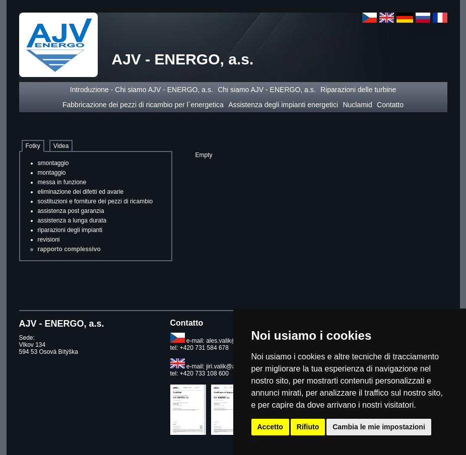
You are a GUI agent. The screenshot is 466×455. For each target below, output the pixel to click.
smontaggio (53, 163)
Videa (61, 145)
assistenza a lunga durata (72, 220)
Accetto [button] (270, 427)
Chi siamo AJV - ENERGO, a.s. (267, 90)
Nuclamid (357, 105)
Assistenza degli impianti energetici (283, 105)
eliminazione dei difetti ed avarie (81, 191)
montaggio (52, 172)
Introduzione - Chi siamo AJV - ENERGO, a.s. (141, 90)
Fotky (33, 145)
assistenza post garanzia (71, 210)
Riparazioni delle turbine (358, 90)
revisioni (49, 239)
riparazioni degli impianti (70, 230)
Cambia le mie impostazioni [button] (378, 427)
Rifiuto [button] (308, 427)
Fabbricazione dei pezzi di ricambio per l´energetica (143, 105)
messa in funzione (62, 182)
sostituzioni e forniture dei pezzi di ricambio (95, 201)
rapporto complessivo (69, 249)
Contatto (390, 105)
